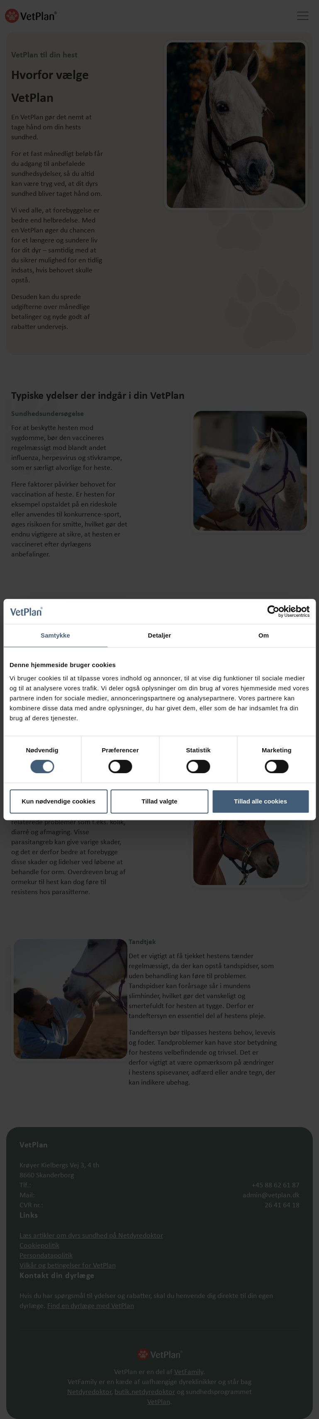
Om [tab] (263, 635)
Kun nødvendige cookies (58, 801)
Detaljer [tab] (159, 635)
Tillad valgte (159, 801)
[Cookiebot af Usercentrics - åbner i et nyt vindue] (273, 611)
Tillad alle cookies (260, 801)
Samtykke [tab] (55, 635)
